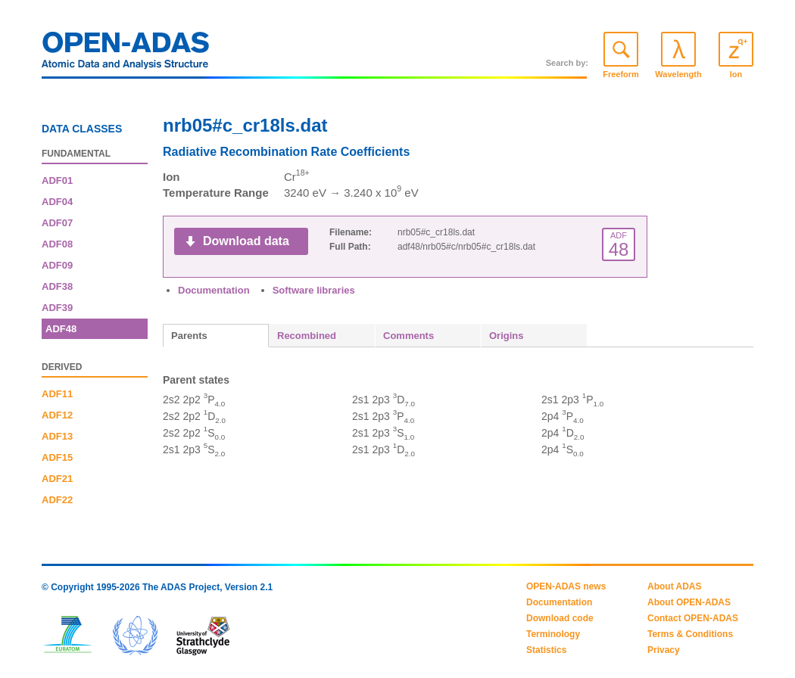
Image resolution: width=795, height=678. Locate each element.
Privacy (663, 650)
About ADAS (674, 586)
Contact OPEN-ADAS (692, 618)
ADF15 (57, 457)
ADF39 (57, 307)
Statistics (546, 650)
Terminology (553, 634)
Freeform (621, 74)
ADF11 (57, 394)
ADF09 (57, 265)
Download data (246, 241)
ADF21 (57, 478)
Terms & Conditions (690, 634)
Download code (560, 618)
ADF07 (57, 223)
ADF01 (57, 180)
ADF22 (57, 499)
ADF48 (60, 328)
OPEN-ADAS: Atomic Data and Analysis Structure (126, 54)
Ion (736, 74)
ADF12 (57, 415)
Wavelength (678, 74)
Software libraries (314, 290)
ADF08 (57, 244)
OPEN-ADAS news (566, 586)
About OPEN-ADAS (689, 602)
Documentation (214, 290)
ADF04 (57, 201)
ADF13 (57, 436)
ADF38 (57, 286)
